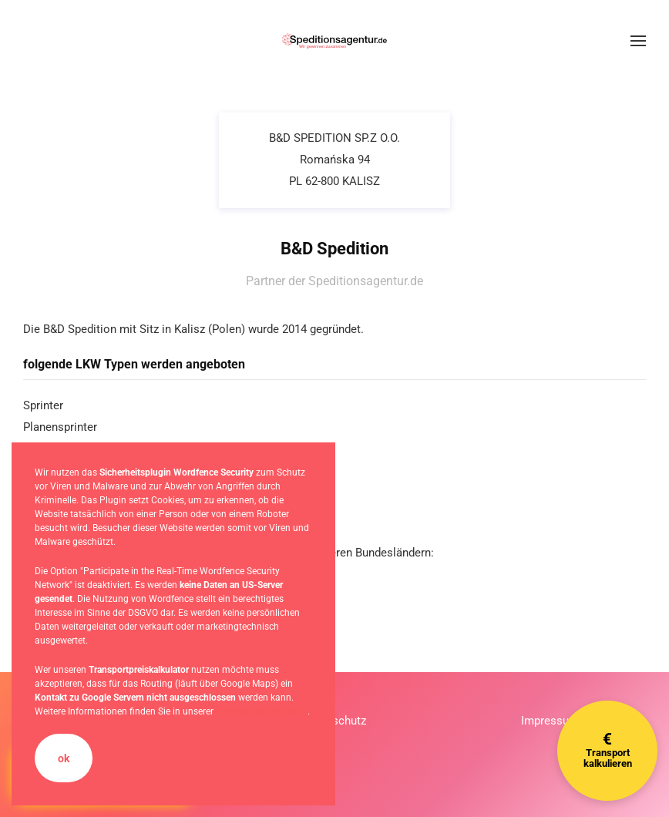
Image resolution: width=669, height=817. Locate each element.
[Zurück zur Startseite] (334, 41)
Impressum (550, 721)
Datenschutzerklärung (262, 711)
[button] (638, 41)
